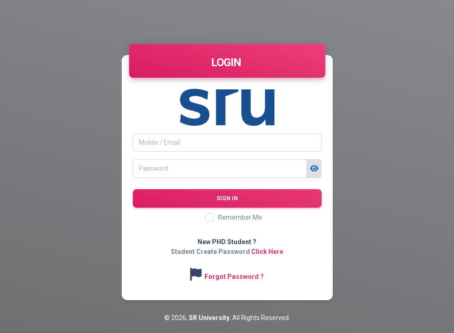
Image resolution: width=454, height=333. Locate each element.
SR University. (210, 317)
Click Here (267, 251)
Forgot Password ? (234, 276)
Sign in (227, 198)
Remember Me (240, 217)
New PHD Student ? (227, 242)
